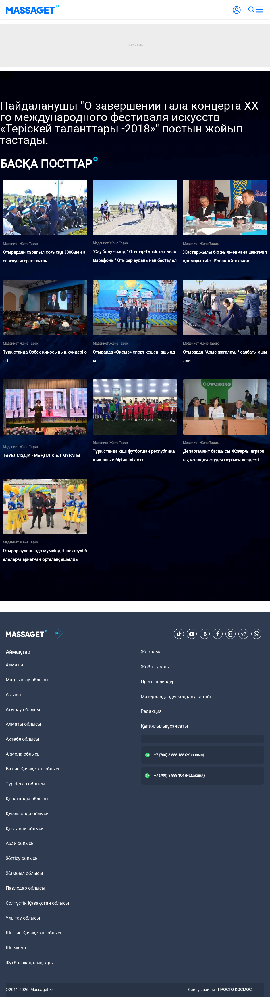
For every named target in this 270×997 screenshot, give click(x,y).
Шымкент (16, 948)
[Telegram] (243, 634)
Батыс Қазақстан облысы (33, 769)
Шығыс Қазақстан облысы (34, 933)
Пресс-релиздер (158, 681)
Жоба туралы (155, 667)
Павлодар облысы (25, 888)
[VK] (205, 634)
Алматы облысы (23, 724)
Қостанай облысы (25, 828)
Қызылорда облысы (27, 813)
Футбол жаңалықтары (30, 962)
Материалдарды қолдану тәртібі (176, 696)
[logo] (32, 9)
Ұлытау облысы (23, 918)
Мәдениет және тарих (20, 244)
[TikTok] (179, 634)
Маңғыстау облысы (27, 679)
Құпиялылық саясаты (164, 726)
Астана (13, 694)
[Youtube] (192, 634)
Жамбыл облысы (24, 873)
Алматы (14, 665)
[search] (251, 9)
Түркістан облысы (25, 784)
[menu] (259, 9)
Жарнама (151, 652)
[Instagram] (231, 634)
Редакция (151, 711)
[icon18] (57, 634)
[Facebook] (218, 634)
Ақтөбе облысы (22, 739)
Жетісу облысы (22, 858)
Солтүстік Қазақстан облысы (37, 903)
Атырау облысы (23, 709)
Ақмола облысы (23, 754)
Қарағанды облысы (27, 798)
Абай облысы (20, 843)
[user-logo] (236, 13)
